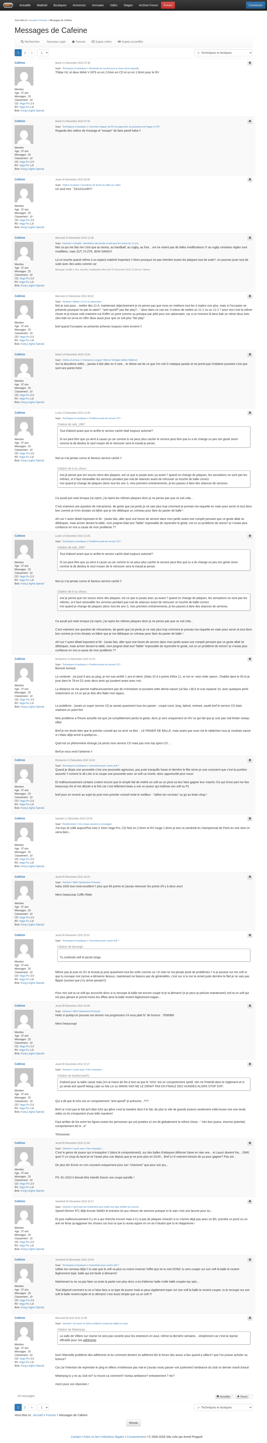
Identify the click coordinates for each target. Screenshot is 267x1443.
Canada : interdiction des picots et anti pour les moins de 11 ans (105, 243)
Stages (128, 5)
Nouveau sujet (55, 41)
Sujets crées (101, 41)
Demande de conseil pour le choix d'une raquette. (114, 68)
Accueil (33, 20)
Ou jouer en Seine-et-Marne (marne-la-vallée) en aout (100, 1323)
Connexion (256, 5)
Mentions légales (113, 1436)
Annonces (79, 5)
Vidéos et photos (70, 185)
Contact (76, 1436)
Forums (43, 20)
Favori (242, 1396)
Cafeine (20, 62)
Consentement (136, 1436)
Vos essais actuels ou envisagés (95, 824)
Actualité (25, 5)
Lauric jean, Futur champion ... (88, 1069)
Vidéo (113, 5)
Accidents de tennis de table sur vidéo (101, 185)
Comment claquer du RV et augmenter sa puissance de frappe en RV (124, 126)
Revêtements (69, 824)
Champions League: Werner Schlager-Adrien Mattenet (109, 360)
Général (66, 243)
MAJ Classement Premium (86, 882)
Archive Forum (148, 5)
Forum (168, 5)
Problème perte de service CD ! (105, 418)
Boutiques (60, 5)
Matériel (42, 5)
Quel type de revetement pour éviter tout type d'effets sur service (106, 1207)
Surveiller (223, 1396)
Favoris (79, 41)
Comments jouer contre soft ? (104, 765)
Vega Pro (25, 103)
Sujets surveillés (130, 41)
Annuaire (98, 5)
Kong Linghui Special (32, 110)
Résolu (133, 1422)
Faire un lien (92, 1436)
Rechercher (30, 41)
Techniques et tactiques (74, 68)
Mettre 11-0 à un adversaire (87, 301)
